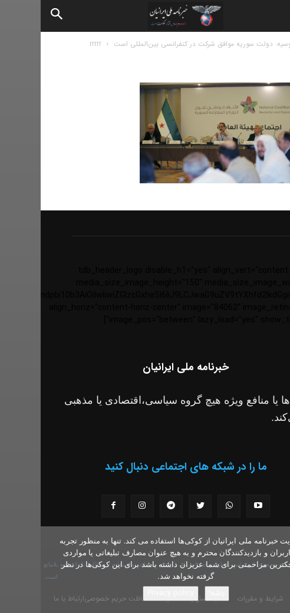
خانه (272, 44)
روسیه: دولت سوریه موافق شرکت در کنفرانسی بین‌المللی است (163, 44)
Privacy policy (130, 593)
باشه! (176, 593)
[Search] (16, 16)
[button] (271, 16)
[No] (275, 570)
